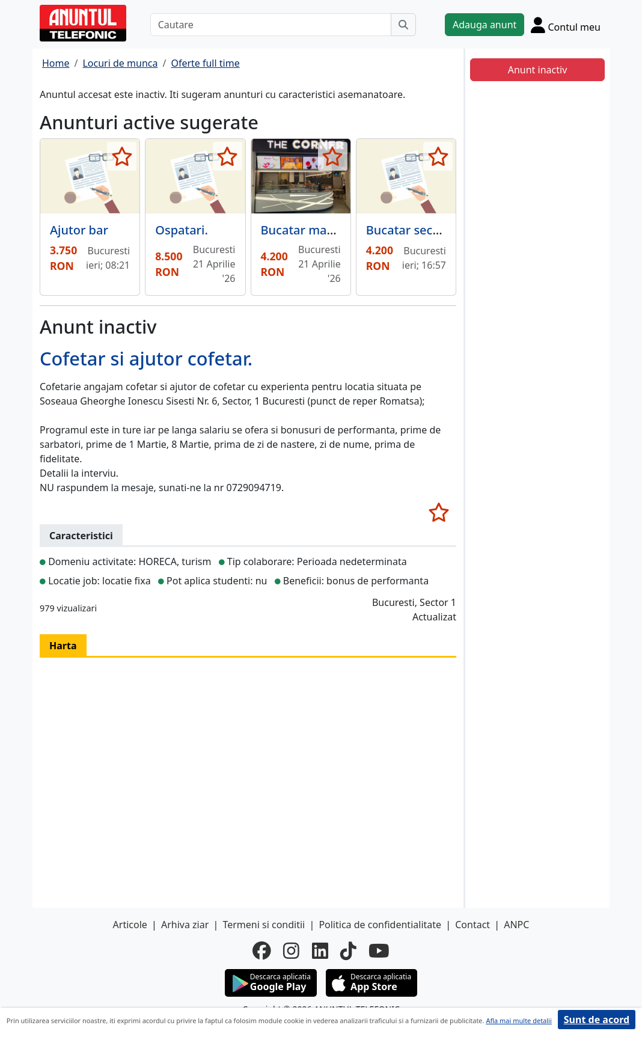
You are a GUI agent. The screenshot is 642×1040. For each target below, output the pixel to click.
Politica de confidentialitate (380, 924)
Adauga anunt (484, 24)
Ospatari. (181, 230)
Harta (63, 645)
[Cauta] (403, 24)
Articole (130, 924)
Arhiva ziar (185, 924)
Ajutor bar (79, 230)
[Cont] (565, 24)
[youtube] (379, 950)
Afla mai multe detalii (518, 1020)
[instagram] (291, 950)
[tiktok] (348, 950)
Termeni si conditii (263, 924)
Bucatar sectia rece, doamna (447, 230)
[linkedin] (320, 950)
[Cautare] (270, 24)
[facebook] (261, 950)
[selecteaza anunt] (121, 156)
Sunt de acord (596, 1019)
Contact (472, 924)
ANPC (516, 924)
